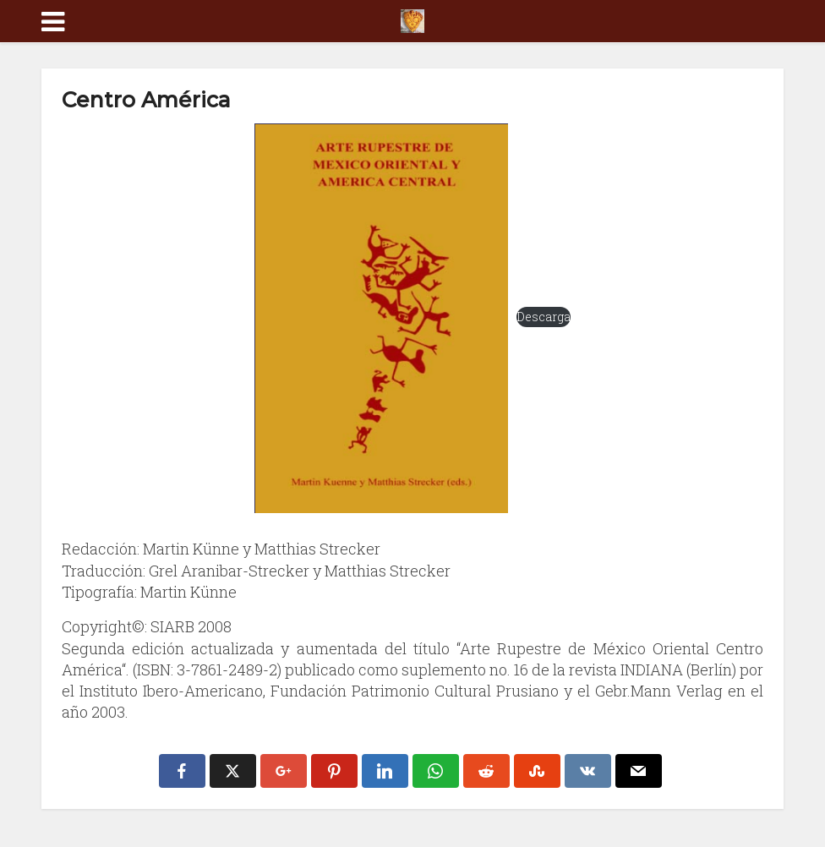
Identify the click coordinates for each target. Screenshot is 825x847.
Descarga (543, 317)
